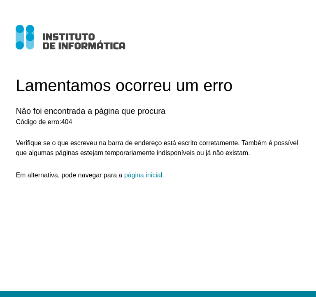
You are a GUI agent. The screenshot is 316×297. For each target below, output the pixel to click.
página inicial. (144, 175)
